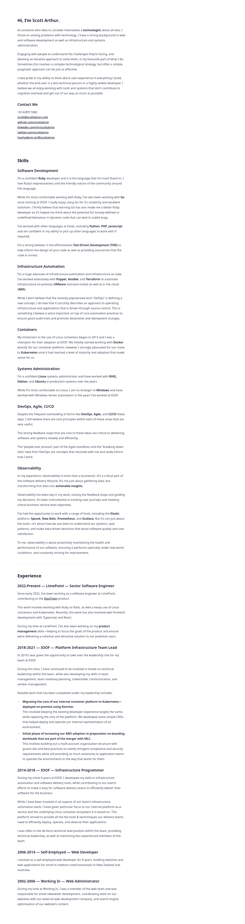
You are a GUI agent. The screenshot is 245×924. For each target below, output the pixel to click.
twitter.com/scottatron (33, 132)
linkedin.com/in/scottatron (36, 127)
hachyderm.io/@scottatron (36, 137)
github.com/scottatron (33, 122)
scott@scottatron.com (32, 117)
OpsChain (50, 599)
